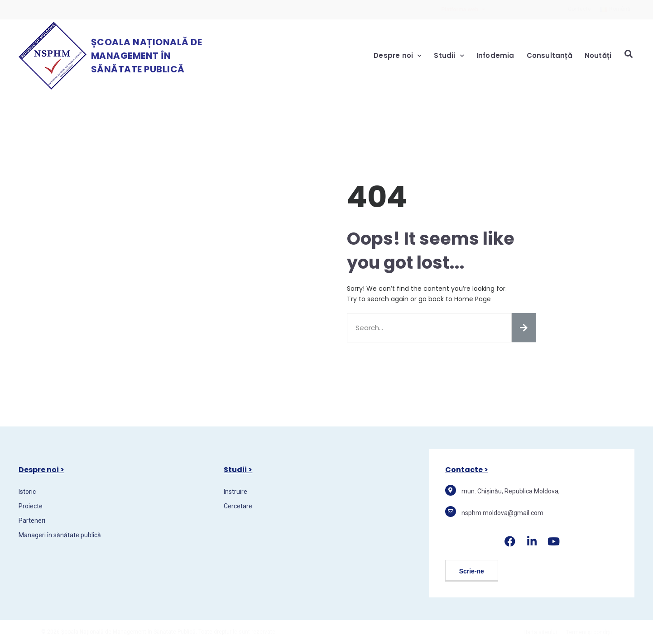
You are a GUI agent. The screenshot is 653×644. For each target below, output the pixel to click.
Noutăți (598, 55)
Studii (449, 56)
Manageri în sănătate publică (60, 535)
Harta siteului (540, 632)
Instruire (235, 491)
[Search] (524, 327)
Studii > (238, 469)
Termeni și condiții (589, 632)
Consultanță (549, 55)
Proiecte (31, 506)
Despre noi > (41, 469)
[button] (471, 571)
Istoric (27, 491)
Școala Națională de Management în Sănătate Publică (146, 56)
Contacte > (466, 469)
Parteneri (32, 520)
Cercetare (238, 506)
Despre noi (398, 56)
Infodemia (495, 55)
